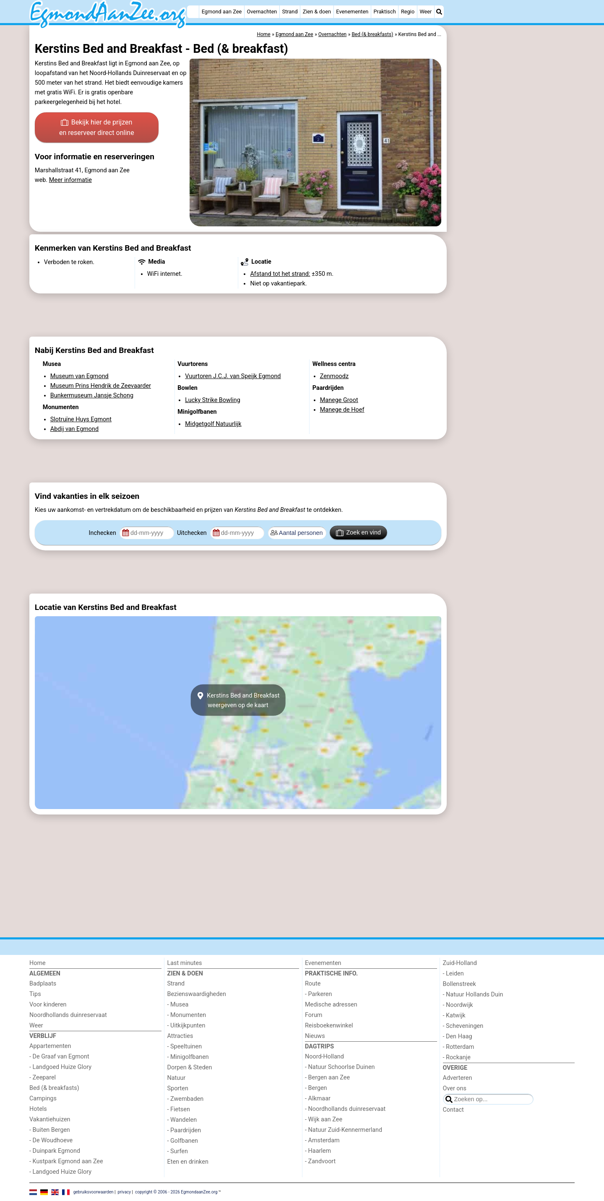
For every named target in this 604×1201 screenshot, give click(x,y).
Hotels (38, 1109)
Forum (313, 1015)
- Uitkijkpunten (186, 1025)
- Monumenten (186, 1015)
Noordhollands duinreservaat (68, 1015)
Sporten (177, 1088)
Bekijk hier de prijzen (96, 128)
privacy (124, 1191)
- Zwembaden (185, 1098)
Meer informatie (70, 180)
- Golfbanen (182, 1140)
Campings (43, 1098)
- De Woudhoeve (51, 1140)
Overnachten (262, 11)
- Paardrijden (184, 1130)
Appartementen (50, 1046)
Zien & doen (317, 11)
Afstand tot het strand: (280, 274)
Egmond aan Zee (222, 11)
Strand (289, 11)
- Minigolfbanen (188, 1057)
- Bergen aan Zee (327, 1077)
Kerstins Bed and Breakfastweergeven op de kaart (238, 700)
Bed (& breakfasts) (54, 1088)
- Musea (178, 1004)
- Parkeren (318, 994)
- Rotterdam (458, 1047)
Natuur (176, 1078)
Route (312, 983)
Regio (407, 11)
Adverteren (457, 1078)
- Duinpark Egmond (54, 1150)
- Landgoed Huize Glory (60, 1067)
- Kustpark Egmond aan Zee (66, 1161)
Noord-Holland (324, 1056)
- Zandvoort (320, 1161)
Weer (425, 11)
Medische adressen (331, 1004)
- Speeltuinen (184, 1046)
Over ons (454, 1088)
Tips (35, 994)
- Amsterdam (322, 1140)
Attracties (180, 1036)
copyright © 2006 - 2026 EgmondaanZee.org (176, 1191)
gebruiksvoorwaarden (93, 1191)
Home (37, 963)
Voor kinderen (48, 1004)
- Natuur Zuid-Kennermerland (343, 1130)
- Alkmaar (318, 1098)
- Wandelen (182, 1119)
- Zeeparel (42, 1077)
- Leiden (453, 973)
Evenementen (352, 11)
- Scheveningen (463, 1026)
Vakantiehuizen (49, 1119)
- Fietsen (178, 1109)
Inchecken (103, 533)
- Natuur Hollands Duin (473, 994)
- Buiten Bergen (49, 1130)
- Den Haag (457, 1036)
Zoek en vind (358, 533)
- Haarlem (318, 1150)
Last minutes (184, 963)
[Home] (193, 11)
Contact (453, 1109)
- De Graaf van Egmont (59, 1056)
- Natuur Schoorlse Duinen (340, 1067)
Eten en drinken (187, 1161)
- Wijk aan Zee (323, 1119)
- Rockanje (457, 1057)
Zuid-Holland (460, 963)
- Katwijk (454, 1015)
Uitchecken (192, 533)
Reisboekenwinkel (329, 1025)
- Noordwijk (458, 1005)
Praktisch (384, 11)
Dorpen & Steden (189, 1067)
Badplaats (42, 983)
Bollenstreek (459, 984)
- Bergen (316, 1088)
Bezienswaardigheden (196, 994)
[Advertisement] (512, 218)
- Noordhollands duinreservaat (345, 1109)
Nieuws (315, 1036)
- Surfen (177, 1151)
